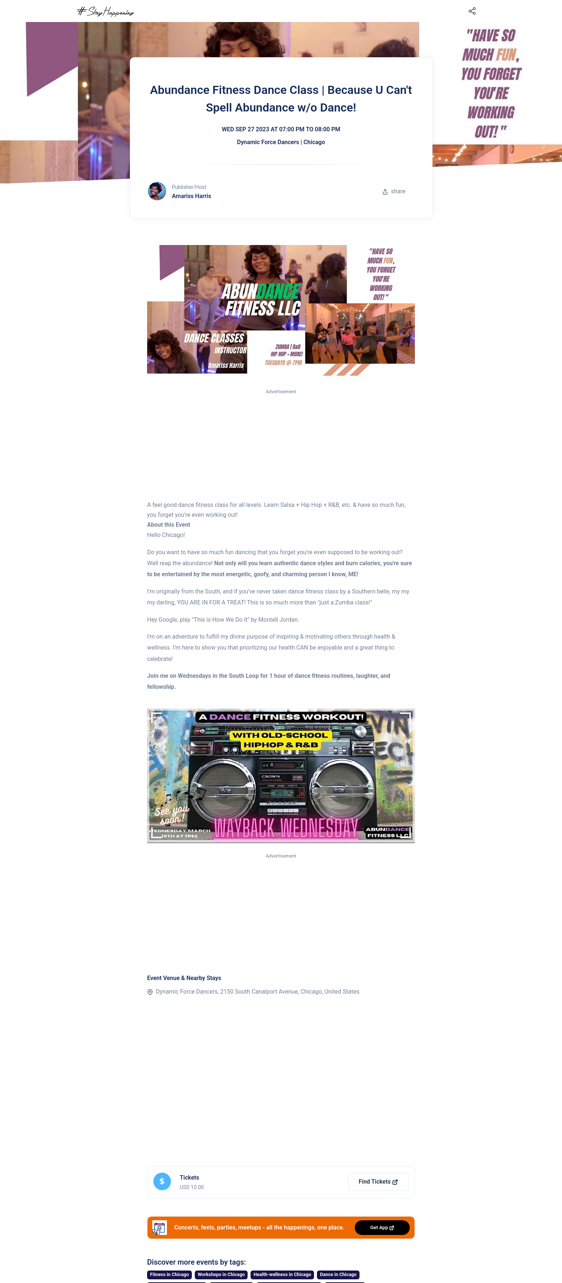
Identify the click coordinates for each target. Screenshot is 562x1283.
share (394, 191)
